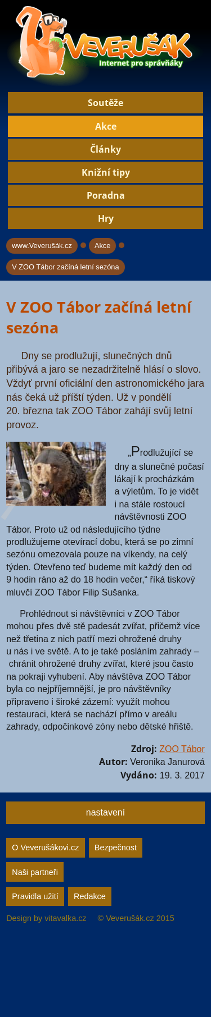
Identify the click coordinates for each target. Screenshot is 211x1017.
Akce (105, 126)
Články (105, 149)
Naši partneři (35, 872)
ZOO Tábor (182, 749)
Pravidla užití (35, 896)
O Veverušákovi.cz (45, 847)
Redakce (90, 896)
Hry (106, 218)
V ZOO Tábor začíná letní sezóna (65, 267)
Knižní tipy (106, 172)
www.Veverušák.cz (42, 245)
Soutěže (105, 103)
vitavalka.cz (65, 918)
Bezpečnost (116, 847)
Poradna (106, 195)
